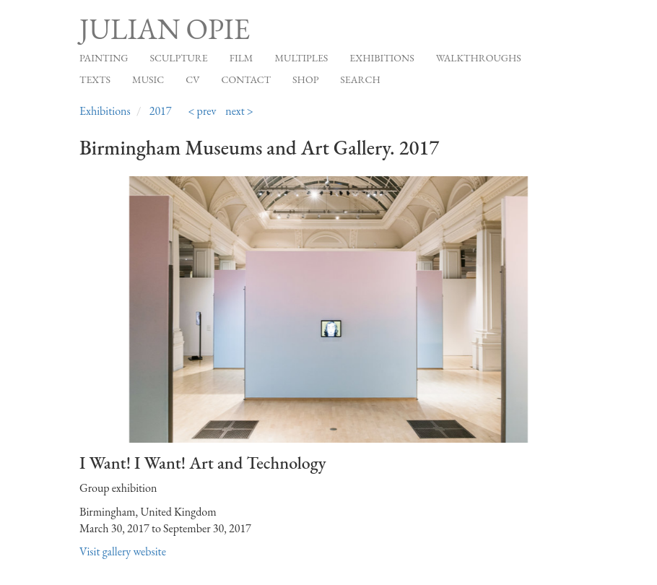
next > (239, 110)
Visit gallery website (122, 551)
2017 (160, 110)
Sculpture (178, 57)
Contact (246, 79)
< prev (202, 110)
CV (192, 79)
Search (360, 79)
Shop (305, 79)
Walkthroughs (478, 57)
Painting (103, 57)
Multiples (301, 57)
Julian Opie (164, 29)
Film (241, 57)
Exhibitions (381, 57)
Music (148, 79)
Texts (94, 79)
